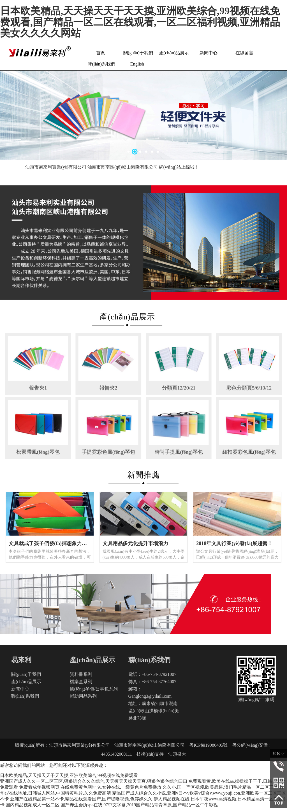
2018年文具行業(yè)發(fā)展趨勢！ (234, 543)
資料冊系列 (81, 674)
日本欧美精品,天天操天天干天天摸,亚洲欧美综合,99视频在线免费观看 (69, 775)
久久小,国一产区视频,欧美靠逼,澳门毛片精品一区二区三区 (220, 787)
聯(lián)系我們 (101, 64)
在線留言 (244, 52)
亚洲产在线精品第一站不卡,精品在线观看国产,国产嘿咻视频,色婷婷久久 (81, 799)
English (137, 64)
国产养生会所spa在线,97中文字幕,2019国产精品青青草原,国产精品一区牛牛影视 (139, 804)
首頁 (100, 52)
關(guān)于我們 (138, 52)
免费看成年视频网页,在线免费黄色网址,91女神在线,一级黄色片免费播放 (90, 787)
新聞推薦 (143, 475)
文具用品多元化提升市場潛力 (135, 543)
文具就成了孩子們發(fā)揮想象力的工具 (53, 543)
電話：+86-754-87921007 (152, 674)
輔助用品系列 (83, 696)
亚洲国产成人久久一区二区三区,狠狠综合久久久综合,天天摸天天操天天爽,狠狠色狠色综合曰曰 (93, 781)
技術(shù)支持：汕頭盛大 (159, 754)
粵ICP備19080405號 (210, 745)
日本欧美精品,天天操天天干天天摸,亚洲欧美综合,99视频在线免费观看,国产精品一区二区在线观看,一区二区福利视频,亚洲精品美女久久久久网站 (140, 22)
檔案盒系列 (81, 681)
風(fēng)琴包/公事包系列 (94, 688)
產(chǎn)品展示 (174, 52)
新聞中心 (208, 52)
